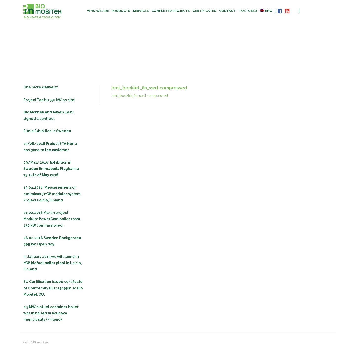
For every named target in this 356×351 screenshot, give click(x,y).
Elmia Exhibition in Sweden (47, 131)
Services (141, 11)
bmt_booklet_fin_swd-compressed (140, 96)
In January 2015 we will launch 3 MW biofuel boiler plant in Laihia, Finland (52, 263)
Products (121, 11)
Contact (227, 11)
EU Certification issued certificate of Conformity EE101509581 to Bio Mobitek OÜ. (53, 288)
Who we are (98, 11)
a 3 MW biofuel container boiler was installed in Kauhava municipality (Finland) (51, 313)
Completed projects (170, 11)
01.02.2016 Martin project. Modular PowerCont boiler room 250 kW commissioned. (51, 219)
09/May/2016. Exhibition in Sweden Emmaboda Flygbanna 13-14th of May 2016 (51, 168)
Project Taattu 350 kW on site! (49, 100)
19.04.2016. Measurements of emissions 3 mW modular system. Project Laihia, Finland (52, 194)
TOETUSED (248, 11)
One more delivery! (40, 87)
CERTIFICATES (204, 11)
